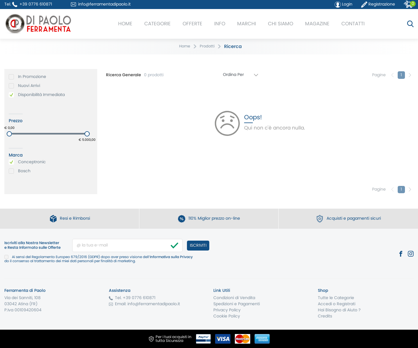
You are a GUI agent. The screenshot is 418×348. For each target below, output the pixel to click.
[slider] (9, 133)
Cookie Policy (226, 316)
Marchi (246, 23)
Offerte (192, 23)
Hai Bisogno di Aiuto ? (339, 310)
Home (125, 23)
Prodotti (207, 46)
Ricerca (233, 46)
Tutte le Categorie (336, 298)
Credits (325, 316)
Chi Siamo (280, 23)
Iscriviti (198, 246)
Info (219, 23)
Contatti (353, 23)
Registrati (346, 304)
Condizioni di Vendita (234, 298)
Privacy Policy (227, 310)
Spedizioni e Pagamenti (236, 304)
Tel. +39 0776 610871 (135, 298)
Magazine (317, 23)
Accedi (325, 304)
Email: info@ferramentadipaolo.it (147, 304)
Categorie (157, 23)
